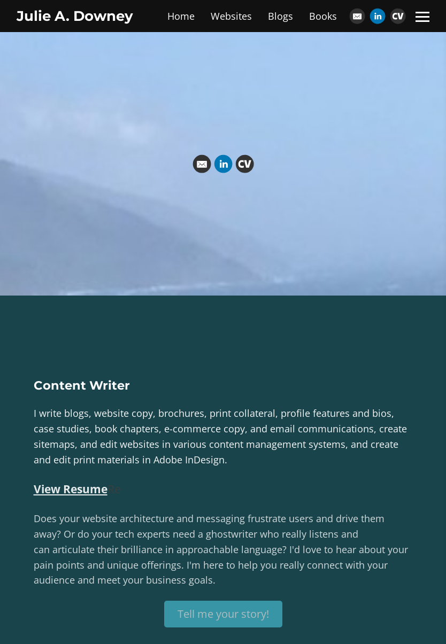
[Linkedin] (378, 16)
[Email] (357, 16)
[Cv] (398, 16)
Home (181, 16)
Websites (231, 16)
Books (323, 16)
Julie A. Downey (75, 16)
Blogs (280, 16)
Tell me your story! (223, 614)
